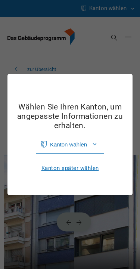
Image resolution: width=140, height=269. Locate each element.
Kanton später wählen (70, 168)
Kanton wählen (68, 144)
